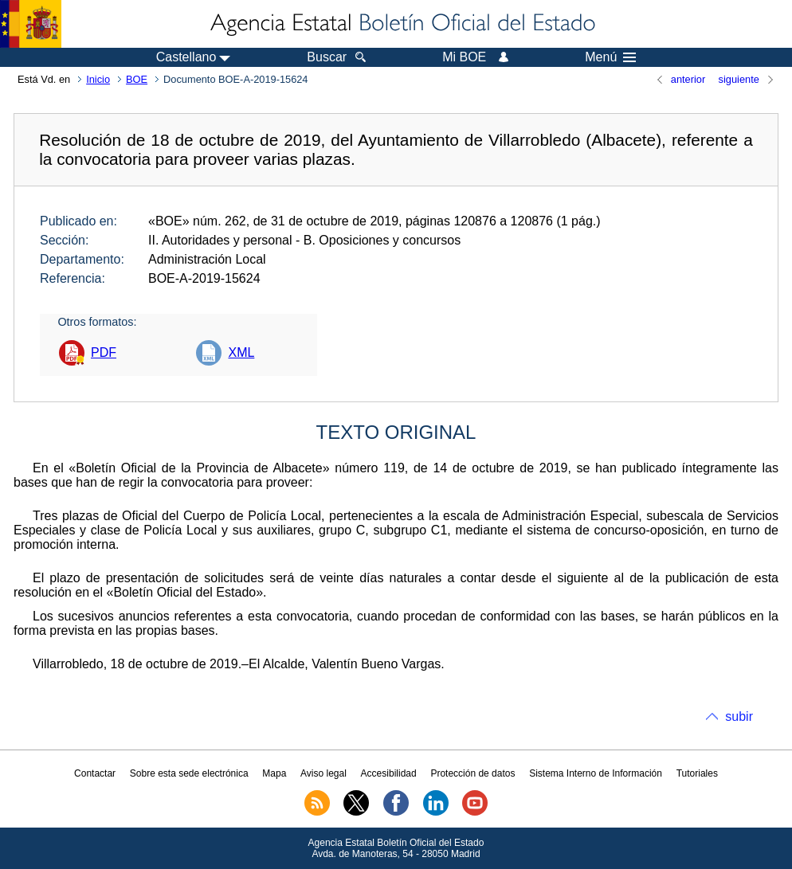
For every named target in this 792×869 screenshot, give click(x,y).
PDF (103, 352)
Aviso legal (323, 773)
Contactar (95, 773)
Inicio (98, 79)
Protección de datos (472, 773)
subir (739, 716)
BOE (136, 79)
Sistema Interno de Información (595, 773)
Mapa (274, 773)
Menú (610, 57)
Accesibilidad (389, 773)
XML (241, 352)
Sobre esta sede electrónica (189, 773)
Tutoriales (697, 773)
